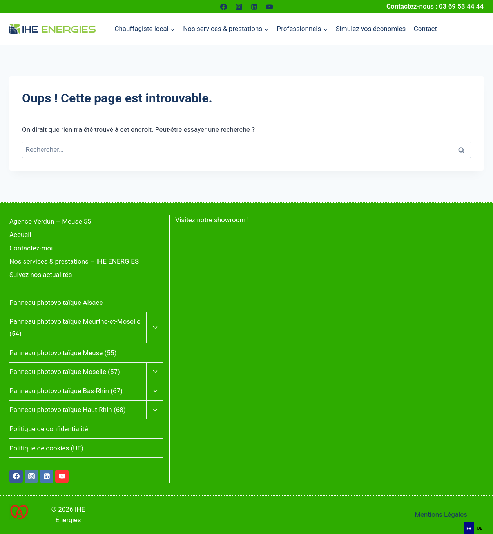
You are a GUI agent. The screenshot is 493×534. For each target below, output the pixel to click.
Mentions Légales (441, 514)
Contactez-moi (31, 248)
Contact (425, 29)
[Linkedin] (254, 6)
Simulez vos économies (371, 29)
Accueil (20, 235)
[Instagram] (238, 6)
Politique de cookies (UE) (46, 448)
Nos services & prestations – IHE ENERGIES (74, 261)
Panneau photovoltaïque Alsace (56, 302)
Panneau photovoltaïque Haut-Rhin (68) (67, 410)
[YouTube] (269, 6)
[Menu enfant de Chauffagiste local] (145, 29)
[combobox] (481, 518)
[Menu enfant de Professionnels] (302, 29)
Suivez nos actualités (40, 275)
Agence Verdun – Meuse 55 (50, 221)
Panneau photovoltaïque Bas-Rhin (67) (66, 391)
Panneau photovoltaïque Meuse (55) (62, 353)
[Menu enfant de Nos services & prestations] (226, 29)
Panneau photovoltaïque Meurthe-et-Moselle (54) (74, 327)
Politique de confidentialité (48, 429)
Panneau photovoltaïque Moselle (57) (64, 371)
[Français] (481, 518)
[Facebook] (223, 6)
